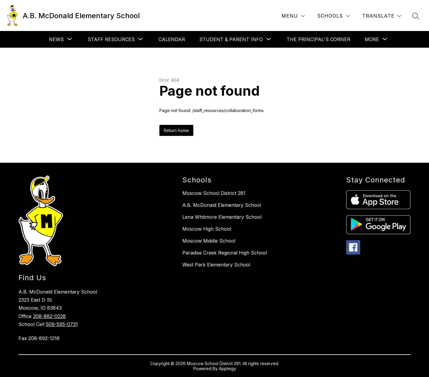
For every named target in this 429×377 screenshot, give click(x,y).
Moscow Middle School (208, 241)
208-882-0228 (49, 316)
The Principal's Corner (318, 39)
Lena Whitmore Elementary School (222, 217)
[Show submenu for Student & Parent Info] (231, 39)
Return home (176, 130)
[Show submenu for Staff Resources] (111, 39)
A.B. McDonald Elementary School (221, 205)
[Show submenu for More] (372, 39)
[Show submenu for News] (56, 39)
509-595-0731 (62, 324)
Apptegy (227, 368)
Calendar (171, 39)
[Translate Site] (382, 16)
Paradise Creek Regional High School (224, 253)
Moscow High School (206, 229)
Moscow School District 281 (213, 193)
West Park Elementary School (216, 265)
